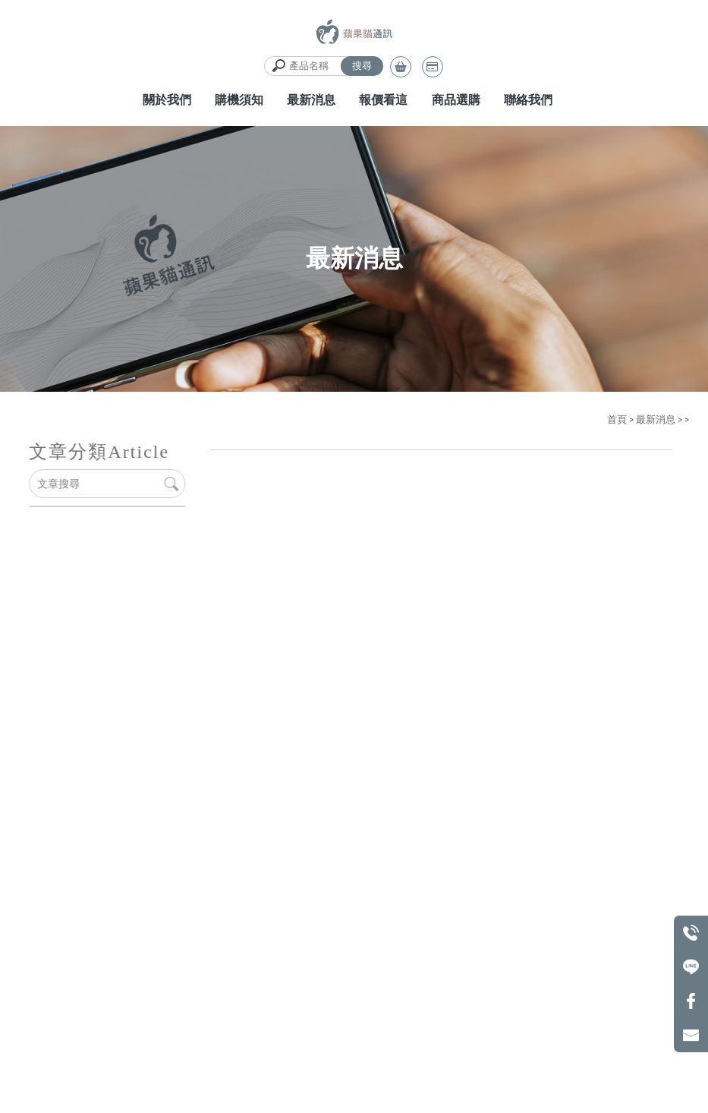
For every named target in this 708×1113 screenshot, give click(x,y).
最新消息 (655, 419)
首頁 (617, 419)
